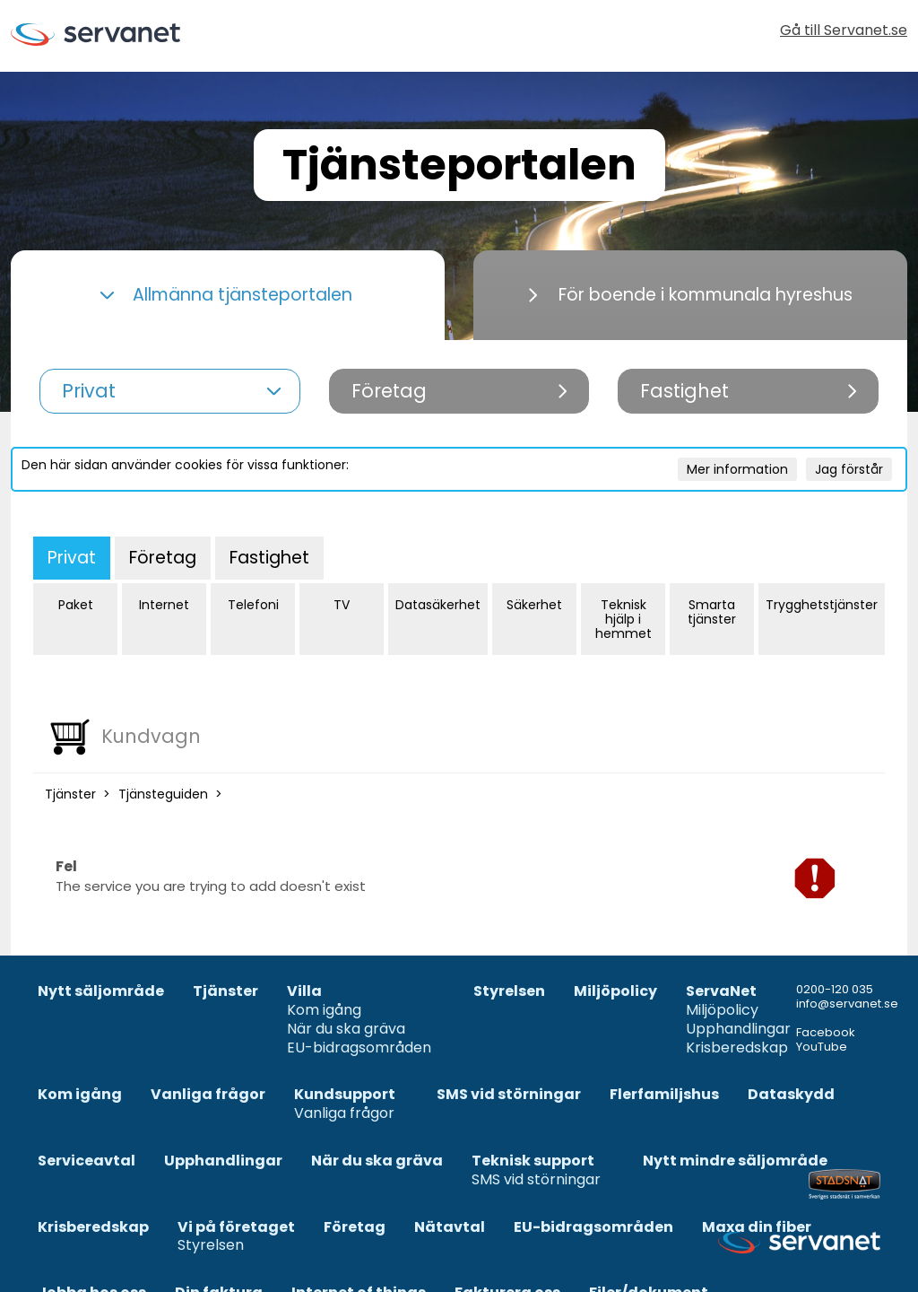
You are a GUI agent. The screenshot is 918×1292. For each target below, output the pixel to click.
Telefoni (253, 605)
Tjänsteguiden (163, 794)
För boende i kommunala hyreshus (691, 295)
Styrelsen (509, 991)
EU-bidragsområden (359, 1048)
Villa (304, 991)
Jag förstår (849, 469)
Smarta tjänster (712, 612)
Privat (72, 558)
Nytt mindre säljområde (735, 1161)
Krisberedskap (737, 1048)
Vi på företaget (236, 1227)
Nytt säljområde (101, 991)
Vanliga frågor (208, 1095)
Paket (75, 605)
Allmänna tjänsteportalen (226, 295)
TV (341, 605)
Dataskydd (791, 1095)
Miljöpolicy (615, 991)
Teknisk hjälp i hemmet (623, 619)
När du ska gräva (346, 1029)
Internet (164, 605)
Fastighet (269, 558)
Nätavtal (449, 1227)
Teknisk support (533, 1161)
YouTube (821, 1046)
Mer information (737, 469)
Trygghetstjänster (822, 605)
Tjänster (70, 794)
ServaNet (721, 991)
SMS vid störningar (509, 1095)
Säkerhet (534, 605)
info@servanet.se (847, 1003)
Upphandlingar (738, 1029)
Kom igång (324, 1010)
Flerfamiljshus (664, 1095)
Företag (162, 558)
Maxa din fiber (756, 1227)
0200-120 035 (834, 989)
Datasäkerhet (438, 605)
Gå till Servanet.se (843, 31)
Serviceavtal (86, 1161)
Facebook (825, 1032)
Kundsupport (344, 1095)
